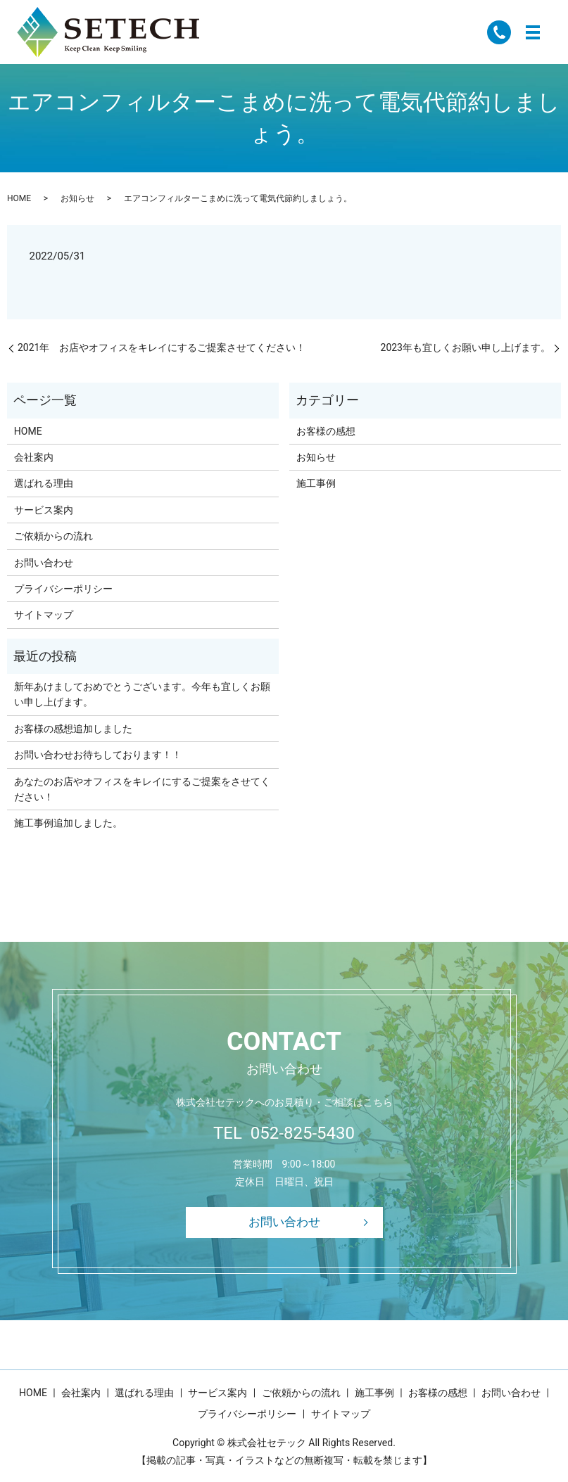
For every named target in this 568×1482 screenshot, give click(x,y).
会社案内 (33, 457)
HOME (19, 198)
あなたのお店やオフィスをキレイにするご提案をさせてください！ (142, 789)
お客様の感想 (325, 431)
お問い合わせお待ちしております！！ (98, 754)
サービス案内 (43, 510)
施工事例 (316, 483)
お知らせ (77, 198)
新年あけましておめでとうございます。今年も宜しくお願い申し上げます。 (142, 694)
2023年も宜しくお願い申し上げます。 (465, 347)
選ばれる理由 (43, 483)
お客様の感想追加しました (73, 728)
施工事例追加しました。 (68, 823)
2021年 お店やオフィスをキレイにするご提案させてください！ (161, 347)
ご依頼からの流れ (53, 536)
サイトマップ (43, 614)
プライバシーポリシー (63, 588)
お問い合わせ (43, 562)
